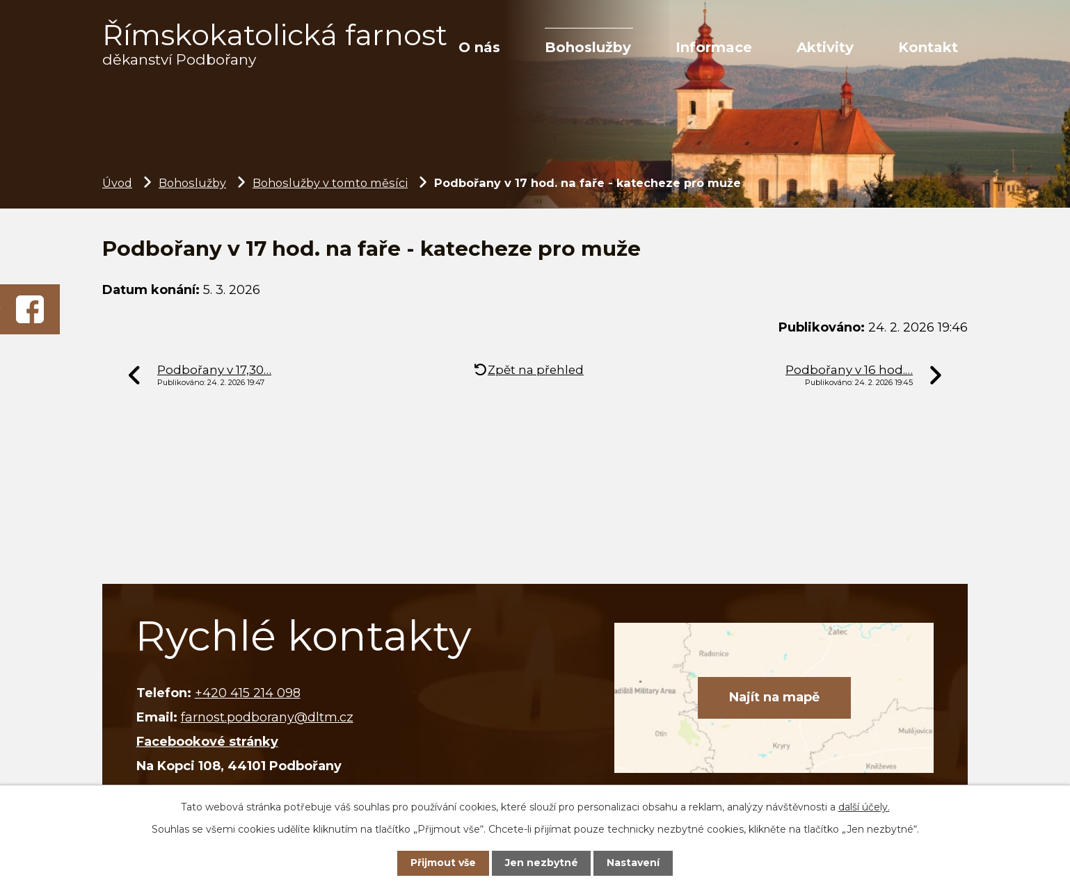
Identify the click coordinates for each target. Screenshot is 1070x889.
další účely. (864, 807)
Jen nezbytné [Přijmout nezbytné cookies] (541, 862)
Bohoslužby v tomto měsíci (330, 183)
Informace (714, 47)
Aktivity (825, 47)
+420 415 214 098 (248, 693)
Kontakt (928, 47)
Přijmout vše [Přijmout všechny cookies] (443, 862)
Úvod (117, 183)
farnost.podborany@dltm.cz (267, 717)
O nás (479, 47)
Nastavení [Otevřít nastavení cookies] (633, 862)
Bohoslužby (588, 47)
